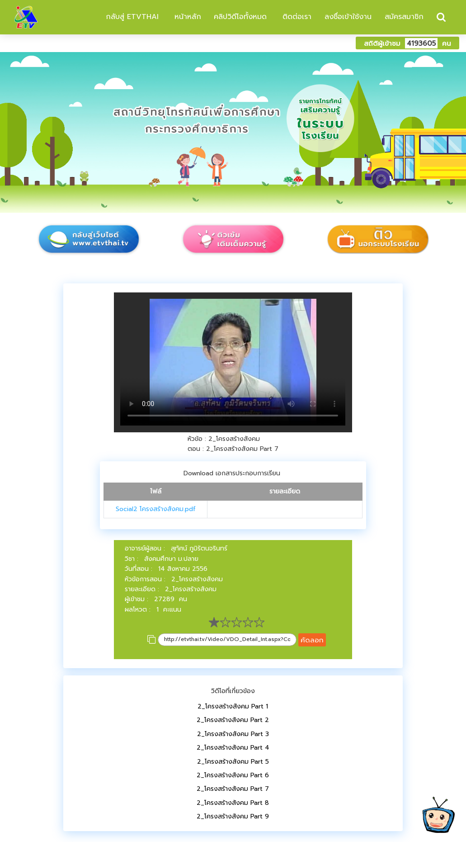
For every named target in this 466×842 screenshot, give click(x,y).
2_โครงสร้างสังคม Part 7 (233, 789)
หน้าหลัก (186, 16)
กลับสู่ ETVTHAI (131, 16)
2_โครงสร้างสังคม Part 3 (233, 734)
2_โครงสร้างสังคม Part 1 (233, 706)
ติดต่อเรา (295, 16)
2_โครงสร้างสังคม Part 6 (233, 775)
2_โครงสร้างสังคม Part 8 (233, 803)
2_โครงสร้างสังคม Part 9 (233, 816)
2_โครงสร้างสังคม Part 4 (233, 747)
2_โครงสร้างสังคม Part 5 (233, 761)
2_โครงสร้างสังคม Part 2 (233, 720)
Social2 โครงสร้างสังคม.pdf (156, 509)
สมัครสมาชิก (404, 16)
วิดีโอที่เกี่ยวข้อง (233, 691)
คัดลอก (312, 640)
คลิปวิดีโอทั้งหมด (240, 16)
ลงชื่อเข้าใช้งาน (348, 16)
